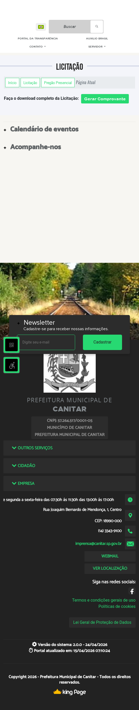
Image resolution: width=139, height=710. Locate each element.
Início (12, 82)
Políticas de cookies (116, 606)
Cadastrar (102, 342)
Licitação (30, 82)
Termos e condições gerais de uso (104, 600)
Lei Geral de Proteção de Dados (102, 622)
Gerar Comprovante (105, 98)
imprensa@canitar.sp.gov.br (98, 543)
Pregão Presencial (58, 82)
